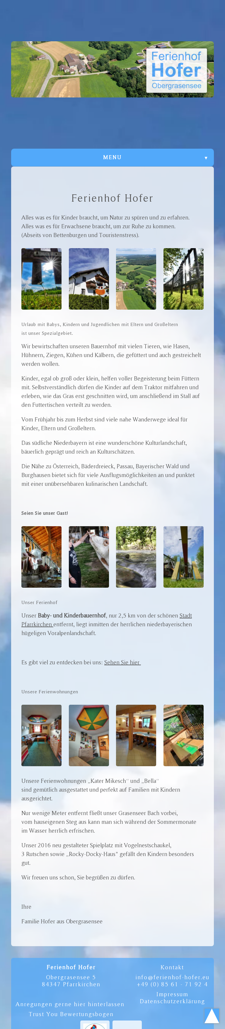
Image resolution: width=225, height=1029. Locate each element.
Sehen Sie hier (122, 662)
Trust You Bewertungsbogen (71, 1014)
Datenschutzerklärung (172, 1001)
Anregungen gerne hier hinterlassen (70, 1004)
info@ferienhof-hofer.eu (172, 977)
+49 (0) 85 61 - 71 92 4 (172, 984)
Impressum (172, 994)
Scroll (211, 1016)
